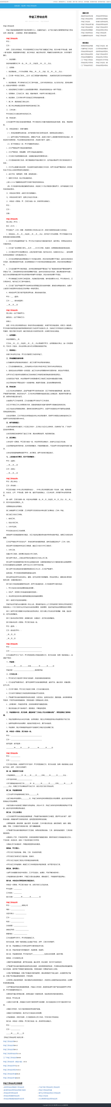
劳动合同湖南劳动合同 (11, 1096)
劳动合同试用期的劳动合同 (86, 30)
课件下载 (75, 1)
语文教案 (69, 1)
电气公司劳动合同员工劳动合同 (49, 1093)
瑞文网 (23, 6)
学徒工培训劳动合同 (10, 1053)
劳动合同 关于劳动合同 (101, 60)
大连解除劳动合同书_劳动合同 (86, 36)
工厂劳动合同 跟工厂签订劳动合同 (86, 66)
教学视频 (86, 1)
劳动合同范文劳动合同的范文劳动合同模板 (101, 30)
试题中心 (108, 1)
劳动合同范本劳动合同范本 (101, 66)
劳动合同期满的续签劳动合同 (14, 1099)
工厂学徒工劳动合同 (10, 1057)
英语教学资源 (93, 1)
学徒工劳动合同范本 (10, 1070)
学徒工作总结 (43, 1096)
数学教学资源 (101, 1)
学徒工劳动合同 (31, 6)
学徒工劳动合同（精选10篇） (13, 1062)
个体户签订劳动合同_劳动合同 (49, 1087)
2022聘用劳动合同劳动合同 (48, 1099)
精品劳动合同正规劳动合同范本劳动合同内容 (86, 16)
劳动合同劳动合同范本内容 (101, 25)
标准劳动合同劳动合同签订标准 (15, 1090)
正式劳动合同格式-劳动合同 (101, 49)
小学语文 (55, 1)
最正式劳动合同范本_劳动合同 (86, 54)
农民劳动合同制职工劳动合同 (14, 1087)
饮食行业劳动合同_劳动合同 (101, 22)
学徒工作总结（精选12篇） (101, 63)
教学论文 (81, 1)
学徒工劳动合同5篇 (9, 1074)
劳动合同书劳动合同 (11, 1093)
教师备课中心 (62, 1)
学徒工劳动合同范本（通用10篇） (86, 27)
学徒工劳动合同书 (9, 1066)
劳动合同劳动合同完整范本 (86, 52)
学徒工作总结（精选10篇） (101, 46)
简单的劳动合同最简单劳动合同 (86, 46)
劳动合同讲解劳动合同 (86, 57)
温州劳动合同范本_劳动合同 (101, 52)
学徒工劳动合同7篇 (9, 1078)
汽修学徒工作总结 (87, 48)
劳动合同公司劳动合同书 (101, 57)
